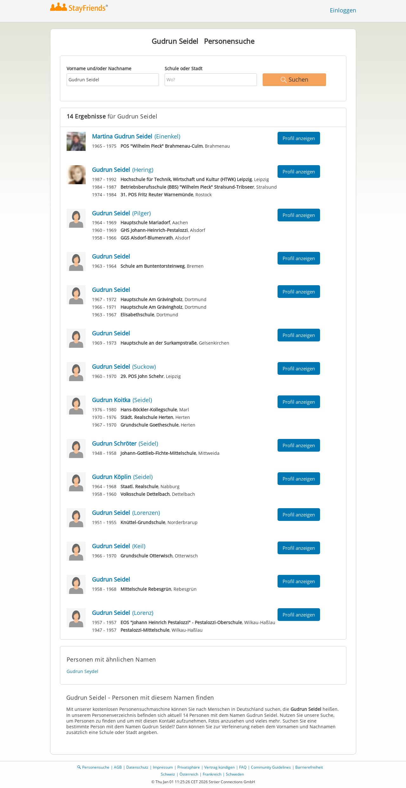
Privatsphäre (188, 767)
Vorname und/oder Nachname (99, 68)
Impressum (163, 767)
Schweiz (168, 774)
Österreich (189, 774)
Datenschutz (137, 767)
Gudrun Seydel (82, 671)
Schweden (235, 774)
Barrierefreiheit (309, 767)
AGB (118, 767)
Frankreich (212, 774)
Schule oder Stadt (183, 68)
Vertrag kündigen (219, 767)
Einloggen (343, 10)
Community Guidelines (271, 767)
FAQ (242, 767)
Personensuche (95, 767)
